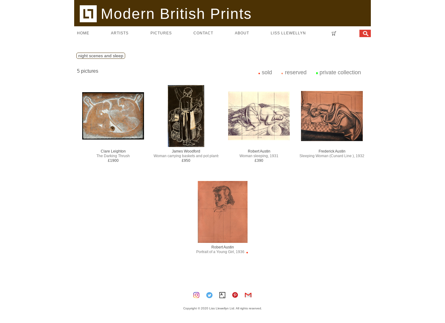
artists (120, 33)
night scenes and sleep (100, 55)
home (83, 33)
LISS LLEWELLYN (288, 33)
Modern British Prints (166, 13)
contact (203, 33)
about (242, 33)
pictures (161, 33)
